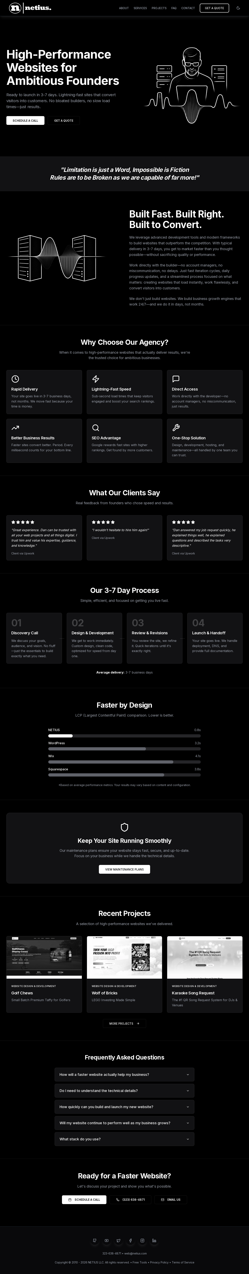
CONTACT (188, 8)
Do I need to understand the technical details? (124, 1091)
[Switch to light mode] (238, 8)
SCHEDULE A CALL (25, 120)
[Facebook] (130, 1240)
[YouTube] (106, 1240)
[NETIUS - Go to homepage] (29, 8)
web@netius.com (135, 1253)
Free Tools (140, 1262)
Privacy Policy (159, 1262)
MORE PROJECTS (124, 1023)
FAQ (174, 8)
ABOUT (124, 8)
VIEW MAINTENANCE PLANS (124, 869)
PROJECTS (159, 8)
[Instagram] (142, 1240)
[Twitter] (118, 1240)
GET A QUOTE (214, 8)
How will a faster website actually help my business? (124, 1074)
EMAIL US (170, 1199)
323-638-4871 (111, 1253)
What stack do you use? (124, 1139)
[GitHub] (94, 1240)
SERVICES (140, 8)
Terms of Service (183, 1262)
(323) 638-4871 (130, 1199)
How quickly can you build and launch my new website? (124, 1107)
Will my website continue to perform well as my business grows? (124, 1123)
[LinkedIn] (154, 1240)
